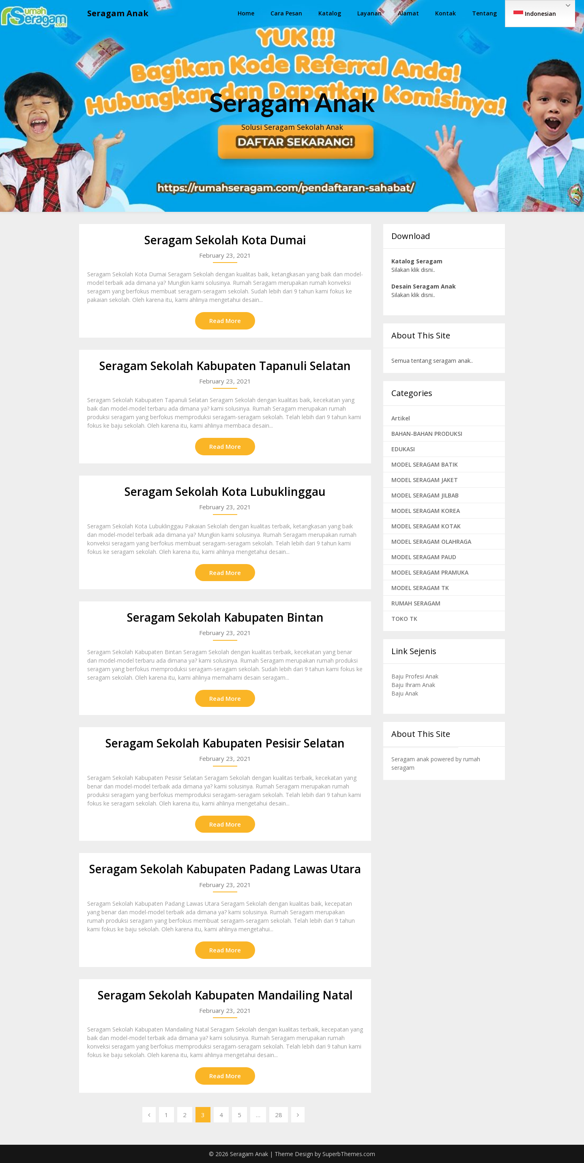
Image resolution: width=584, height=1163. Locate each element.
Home (246, 13)
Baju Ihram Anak (413, 685)
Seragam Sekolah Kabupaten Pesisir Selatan (225, 743)
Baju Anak (404, 693)
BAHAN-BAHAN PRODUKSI (426, 433)
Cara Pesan (286, 13)
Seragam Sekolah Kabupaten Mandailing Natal (225, 995)
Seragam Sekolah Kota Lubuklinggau (225, 491)
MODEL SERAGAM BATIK (424, 464)
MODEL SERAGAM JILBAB (425, 495)
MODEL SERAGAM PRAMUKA (429, 572)
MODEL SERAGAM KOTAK (426, 526)
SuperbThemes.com (348, 1154)
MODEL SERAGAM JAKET (424, 480)
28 (278, 1115)
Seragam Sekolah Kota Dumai (225, 240)
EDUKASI (403, 449)
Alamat (408, 13)
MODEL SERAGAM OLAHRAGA (431, 541)
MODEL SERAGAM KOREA (425, 511)
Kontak (445, 13)
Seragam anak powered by (427, 759)
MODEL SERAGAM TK (420, 588)
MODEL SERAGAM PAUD (423, 557)
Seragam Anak (117, 13)
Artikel (400, 418)
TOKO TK (404, 618)
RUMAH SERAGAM (415, 603)
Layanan (369, 13)
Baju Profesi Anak (414, 676)
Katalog (329, 13)
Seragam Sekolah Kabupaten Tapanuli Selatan (225, 365)
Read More (225, 321)
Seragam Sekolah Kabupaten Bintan (225, 617)
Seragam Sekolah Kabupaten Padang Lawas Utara (225, 869)
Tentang (484, 13)
